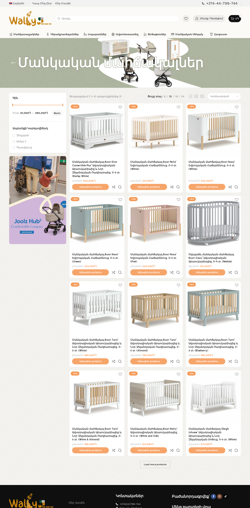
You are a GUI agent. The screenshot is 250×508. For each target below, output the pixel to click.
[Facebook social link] (213, 466)
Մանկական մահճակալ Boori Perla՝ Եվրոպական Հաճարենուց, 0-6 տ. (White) (153, 165)
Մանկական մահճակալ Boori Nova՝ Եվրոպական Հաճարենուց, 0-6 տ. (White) (212, 165)
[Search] (117, 18)
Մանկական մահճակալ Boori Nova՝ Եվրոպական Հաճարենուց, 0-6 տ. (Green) (95, 250)
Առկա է (21, 141)
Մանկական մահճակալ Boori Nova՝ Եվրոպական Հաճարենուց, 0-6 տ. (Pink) (153, 250)
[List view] (190, 96)
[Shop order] (224, 96)
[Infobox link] (219, 3)
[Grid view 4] (202, 96)
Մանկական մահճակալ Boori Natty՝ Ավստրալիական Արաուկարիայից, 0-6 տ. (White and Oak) (154, 410)
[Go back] (13, 63)
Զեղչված (22, 135)
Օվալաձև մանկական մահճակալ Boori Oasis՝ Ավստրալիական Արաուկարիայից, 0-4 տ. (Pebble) (211, 250)
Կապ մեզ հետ (79, 479)
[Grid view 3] (196, 96)
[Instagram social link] (219, 466)
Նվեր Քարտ (77, 485)
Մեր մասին (77, 473)
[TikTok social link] (225, 466)
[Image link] (31, 471)
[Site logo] (30, 18)
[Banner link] (37, 200)
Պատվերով (24, 147)
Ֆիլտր (57, 113)
